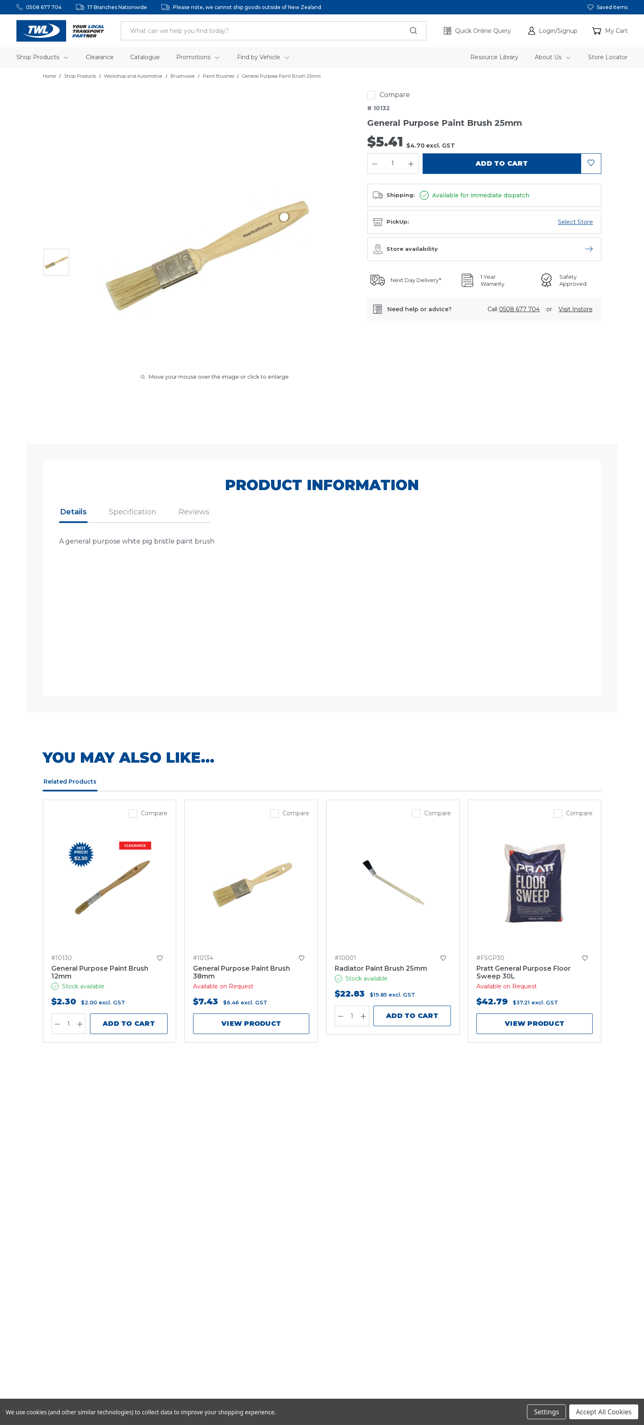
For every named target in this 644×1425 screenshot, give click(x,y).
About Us (552, 57)
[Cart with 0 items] (610, 31)
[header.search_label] (273, 30)
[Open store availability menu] (589, 249)
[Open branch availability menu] (575, 222)
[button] (552, 31)
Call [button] (514, 309)
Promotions (197, 57)
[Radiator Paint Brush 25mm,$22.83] (393, 883)
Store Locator (608, 57)
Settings (546, 1411)
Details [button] (73, 511)
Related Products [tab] (70, 781)
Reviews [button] (194, 511)
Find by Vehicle (263, 57)
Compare (395, 95)
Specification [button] (132, 511)
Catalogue (145, 57)
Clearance (100, 57)
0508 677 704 (44, 7)
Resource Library (494, 57)
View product (251, 1023)
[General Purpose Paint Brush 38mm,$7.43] (251, 883)
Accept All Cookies (604, 1411)
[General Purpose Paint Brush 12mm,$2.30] (109, 883)
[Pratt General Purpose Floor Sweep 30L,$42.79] (534, 883)
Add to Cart (129, 1023)
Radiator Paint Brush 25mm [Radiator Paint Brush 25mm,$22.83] (381, 968)
